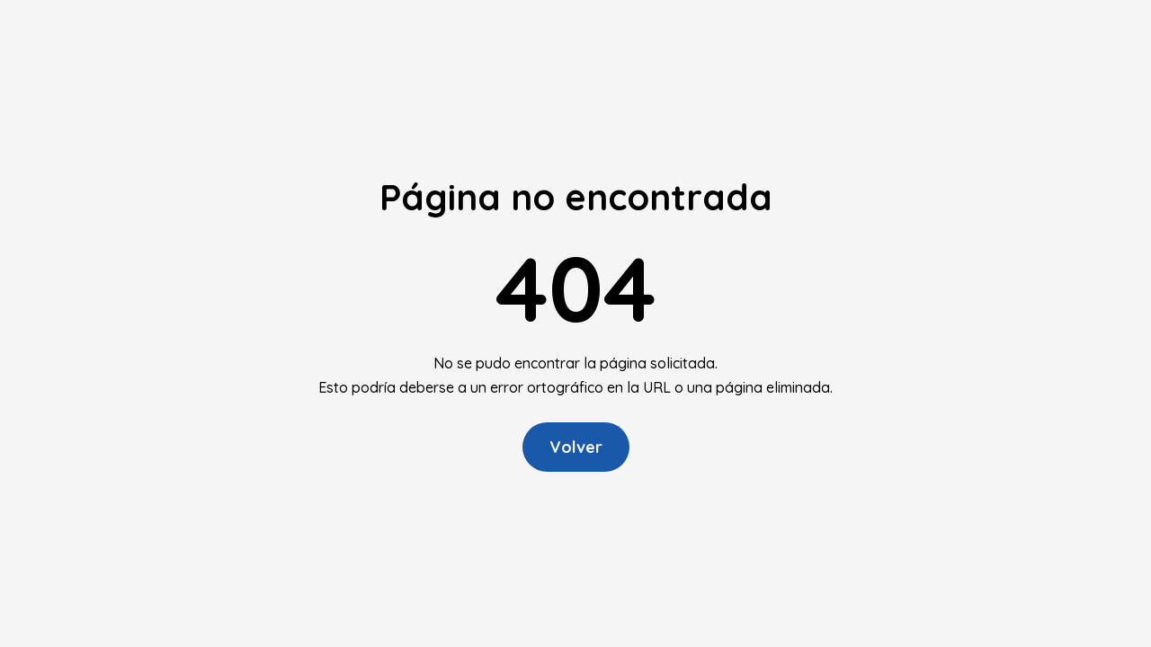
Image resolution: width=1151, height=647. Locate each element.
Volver (575, 447)
